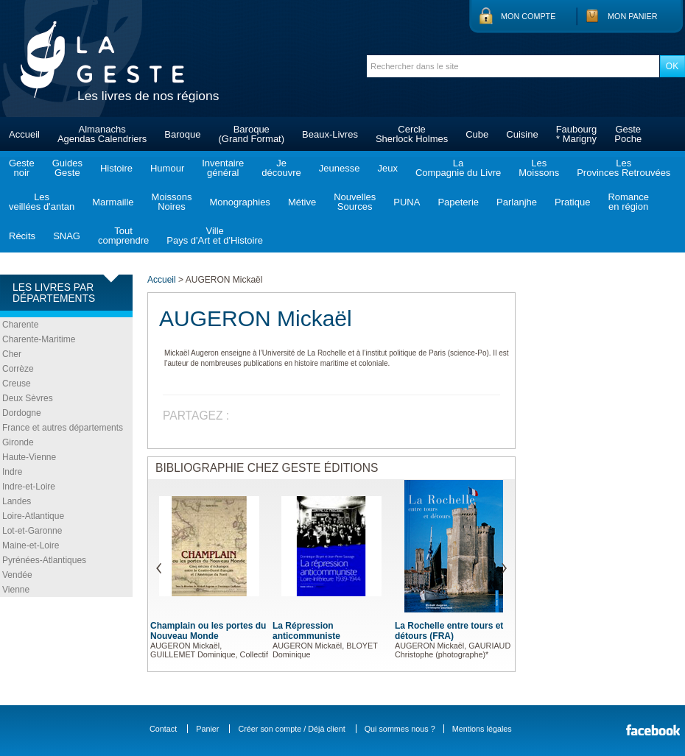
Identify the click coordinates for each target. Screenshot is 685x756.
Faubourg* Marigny (576, 134)
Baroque (182, 134)
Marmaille (112, 202)
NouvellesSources (355, 201)
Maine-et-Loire (30, 545)
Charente (20, 324)
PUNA (406, 202)
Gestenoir (22, 168)
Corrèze (18, 369)
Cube (477, 134)
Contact (163, 728)
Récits (22, 235)
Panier (207, 728)
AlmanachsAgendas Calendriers (102, 134)
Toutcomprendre (123, 235)
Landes (16, 501)
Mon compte (528, 16)
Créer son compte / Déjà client (291, 728)
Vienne (15, 589)
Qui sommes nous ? (400, 728)
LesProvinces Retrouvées (623, 168)
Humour (167, 168)
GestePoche (628, 134)
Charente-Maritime (38, 339)
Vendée (17, 575)
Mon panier (633, 16)
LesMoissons (539, 168)
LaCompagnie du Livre (458, 168)
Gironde (18, 442)
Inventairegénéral (223, 168)
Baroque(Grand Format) (251, 134)
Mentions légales (482, 728)
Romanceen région (628, 201)
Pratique (572, 202)
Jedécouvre (281, 168)
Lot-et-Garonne (32, 531)
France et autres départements (62, 428)
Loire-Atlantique (33, 516)
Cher (11, 354)
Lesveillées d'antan (41, 201)
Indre (12, 472)
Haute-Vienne (29, 457)
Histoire (116, 168)
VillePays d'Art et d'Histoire (214, 235)
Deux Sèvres (27, 398)
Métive (302, 202)
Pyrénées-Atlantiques (44, 560)
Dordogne (21, 413)
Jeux (387, 168)
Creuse (16, 383)
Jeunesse (339, 168)
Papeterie (458, 202)
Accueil (24, 134)
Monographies (239, 202)
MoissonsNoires (172, 201)
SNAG (66, 235)
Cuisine (522, 134)
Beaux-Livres (330, 134)
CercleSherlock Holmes (412, 134)
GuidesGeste (67, 168)
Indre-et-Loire (28, 486)
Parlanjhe (516, 202)
